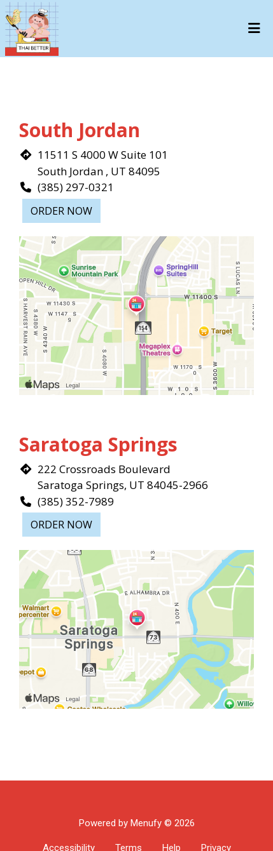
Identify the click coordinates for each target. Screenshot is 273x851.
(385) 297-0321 (76, 187)
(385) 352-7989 (76, 501)
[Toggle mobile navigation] (254, 28)
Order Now (61, 211)
